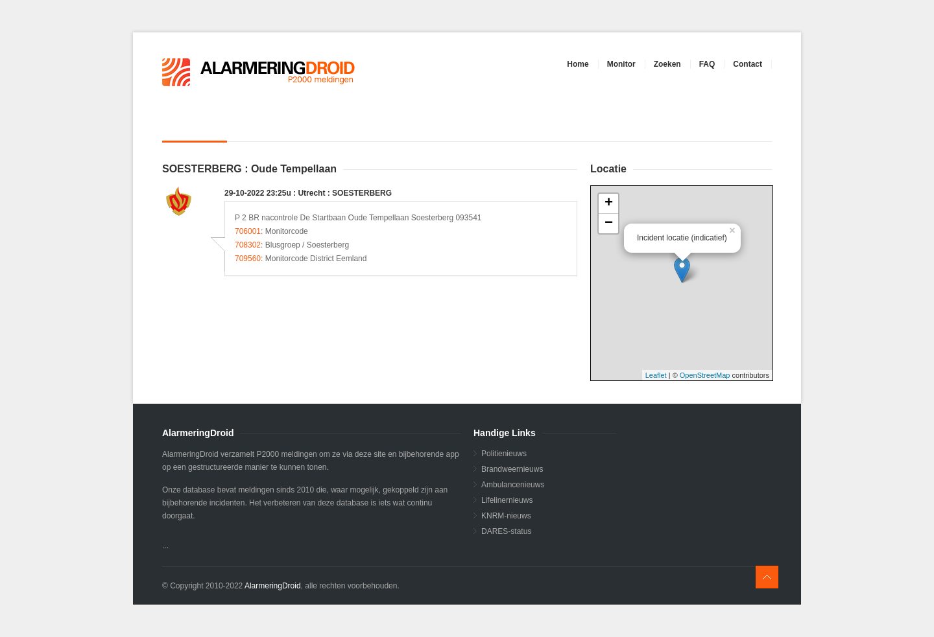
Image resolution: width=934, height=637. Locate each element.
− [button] (609, 223)
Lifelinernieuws (507, 500)
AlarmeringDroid (273, 585)
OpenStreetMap (705, 375)
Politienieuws (504, 453)
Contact (747, 64)
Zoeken (667, 64)
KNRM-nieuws (506, 515)
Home (577, 64)
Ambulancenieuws (512, 484)
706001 (248, 231)
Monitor (621, 64)
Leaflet (656, 375)
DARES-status (506, 531)
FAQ (707, 64)
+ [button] (609, 203)
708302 (248, 244)
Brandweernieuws (512, 469)
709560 (248, 258)
